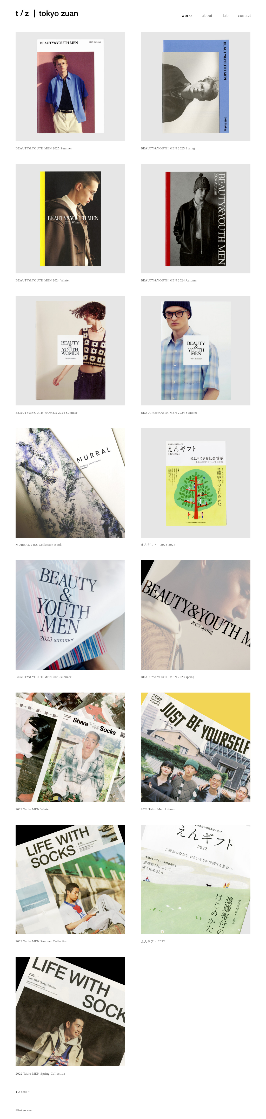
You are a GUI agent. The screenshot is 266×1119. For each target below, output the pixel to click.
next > (25, 1092)
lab (226, 15)
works (187, 15)
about (207, 15)
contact (244, 15)
